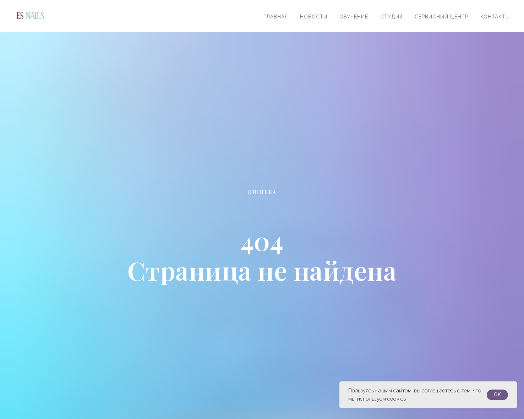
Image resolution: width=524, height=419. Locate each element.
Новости (313, 17)
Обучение (353, 17)
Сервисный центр (441, 17)
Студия (391, 17)
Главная (275, 17)
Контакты (495, 17)
